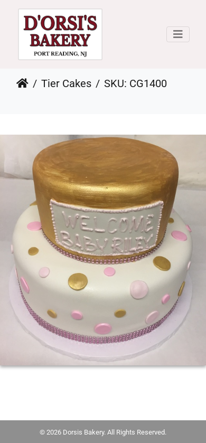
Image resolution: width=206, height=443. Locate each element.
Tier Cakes (66, 83)
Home (22, 83)
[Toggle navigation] (178, 34)
